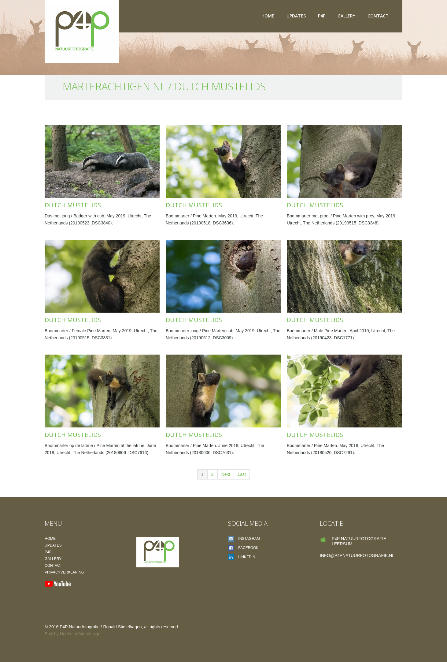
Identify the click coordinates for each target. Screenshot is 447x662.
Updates (296, 16)
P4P (321, 16)
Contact (378, 16)
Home (267, 16)
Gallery (346, 16)
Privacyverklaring (64, 572)
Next (225, 474)
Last (242, 474)
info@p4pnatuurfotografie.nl (357, 555)
